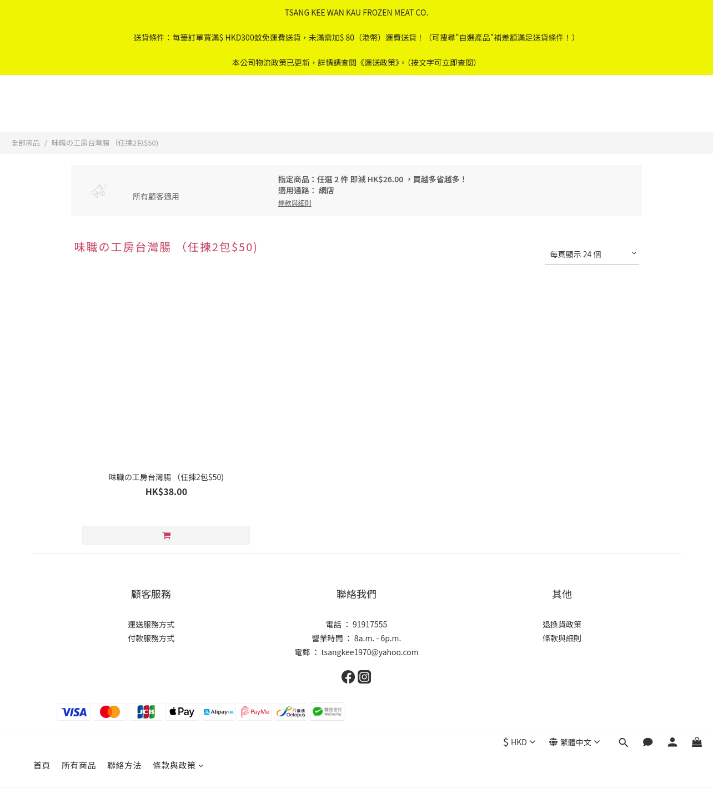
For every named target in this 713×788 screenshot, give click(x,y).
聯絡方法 (124, 110)
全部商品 (25, 142)
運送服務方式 (151, 624)
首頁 (42, 110)
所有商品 (79, 110)
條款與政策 (178, 110)
